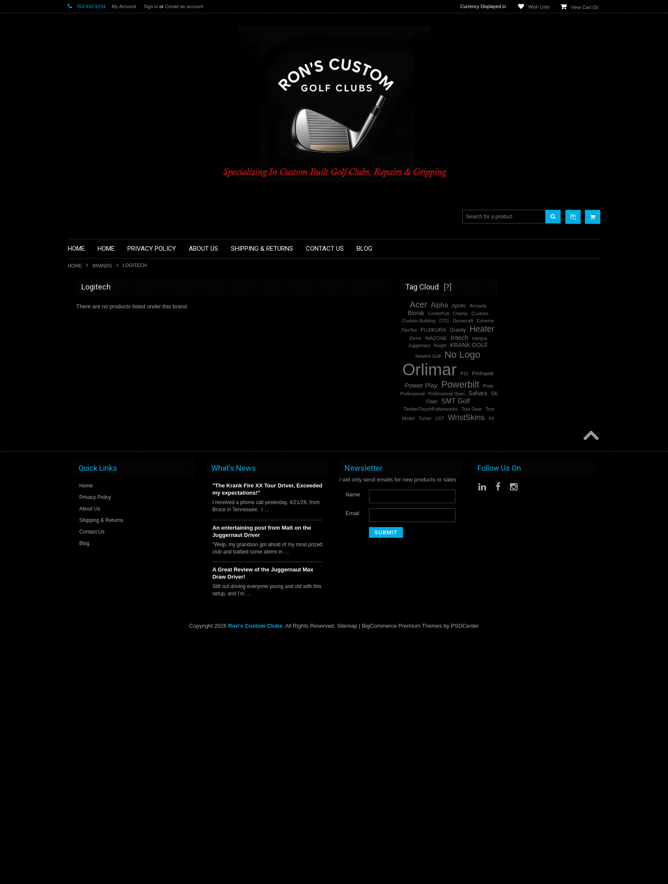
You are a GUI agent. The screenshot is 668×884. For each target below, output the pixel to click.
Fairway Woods (87, 368)
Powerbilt (79, 567)
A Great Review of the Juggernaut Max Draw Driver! (262, 819)
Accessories (83, 303)
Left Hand (80, 454)
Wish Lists (539, 6)
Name (353, 739)
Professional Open (548, 393)
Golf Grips (80, 331)
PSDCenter (465, 871)
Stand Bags (82, 396)
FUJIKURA (535, 330)
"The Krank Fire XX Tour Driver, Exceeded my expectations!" (267, 735)
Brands (102, 265)
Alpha (75, 613)
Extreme (587, 320)
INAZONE (538, 338)
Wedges (78, 512)
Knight (542, 345)
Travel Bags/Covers (92, 403)
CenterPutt (541, 313)
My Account (124, 6)
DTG (546, 320)
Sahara (579, 393)
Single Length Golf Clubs (98, 346)
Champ (562, 313)
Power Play (82, 647)
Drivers (76, 360)
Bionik (518, 313)
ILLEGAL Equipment (93, 339)
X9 (593, 418)
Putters (76, 468)
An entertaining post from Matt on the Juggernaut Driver (261, 776)
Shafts (76, 490)
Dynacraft (565, 320)
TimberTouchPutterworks (533, 409)
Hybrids (77, 418)
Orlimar (77, 544)
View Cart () (584, 7)
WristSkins (81, 602)
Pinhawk (585, 373)
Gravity (560, 330)
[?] (550, 286)
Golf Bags (80, 382)
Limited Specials (88, 447)
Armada (580, 305)
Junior (75, 432)
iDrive (517, 338)
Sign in (151, 6)
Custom (581, 313)
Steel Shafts (83, 504)
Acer (73, 579)
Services (78, 483)
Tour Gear (574, 409)
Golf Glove (81, 324)
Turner (527, 418)
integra (581, 338)
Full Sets (78, 375)
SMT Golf (79, 625)
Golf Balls (80, 317)
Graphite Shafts (87, 497)
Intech (75, 636)
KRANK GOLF (571, 345)
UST (541, 418)
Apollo (561, 306)
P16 (567, 373)
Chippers (79, 353)
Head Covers (84, 411)
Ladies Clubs (84, 440)
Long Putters (83, 475)
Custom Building (521, 320)
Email (353, 758)
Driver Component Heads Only (105, 310)
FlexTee (511, 330)
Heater (76, 590)
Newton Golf (530, 356)
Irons (74, 425)
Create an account (184, 6)
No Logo (78, 556)
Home (75, 265)
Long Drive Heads (90, 461)
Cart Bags (80, 389)
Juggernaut (521, 345)
